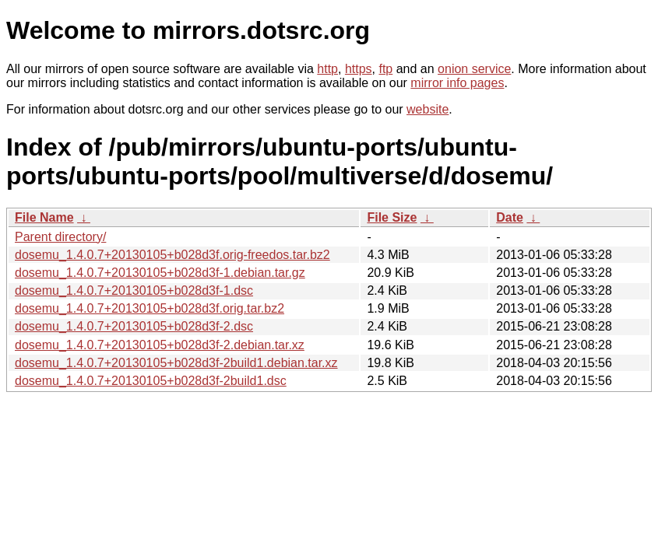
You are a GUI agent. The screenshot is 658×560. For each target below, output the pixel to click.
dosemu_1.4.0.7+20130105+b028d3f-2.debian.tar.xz (159, 345)
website (427, 109)
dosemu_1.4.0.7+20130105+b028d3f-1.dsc (134, 290)
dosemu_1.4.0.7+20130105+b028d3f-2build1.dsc (151, 380)
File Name (44, 217)
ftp (385, 68)
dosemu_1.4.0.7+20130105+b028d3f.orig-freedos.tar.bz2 (172, 254)
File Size (392, 217)
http (327, 68)
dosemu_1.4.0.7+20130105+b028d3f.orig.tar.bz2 (149, 308)
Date (509, 217)
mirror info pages (457, 82)
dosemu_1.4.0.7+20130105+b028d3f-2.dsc (134, 326)
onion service (474, 68)
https (358, 68)
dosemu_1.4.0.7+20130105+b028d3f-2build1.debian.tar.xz (176, 362)
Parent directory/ (60, 236)
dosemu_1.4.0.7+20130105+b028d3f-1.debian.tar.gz (160, 272)
